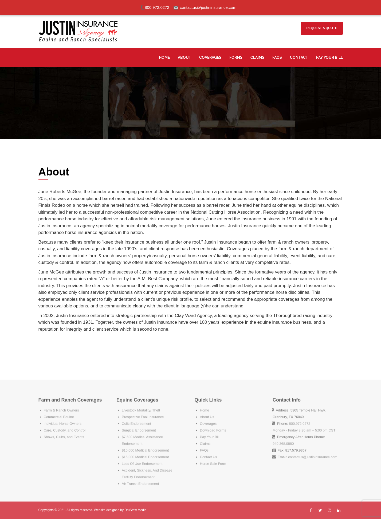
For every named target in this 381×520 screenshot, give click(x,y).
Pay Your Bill (329, 57)
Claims (257, 57)
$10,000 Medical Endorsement (145, 447)
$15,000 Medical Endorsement (145, 453)
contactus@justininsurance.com (312, 453)
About (184, 57)
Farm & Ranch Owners (61, 407)
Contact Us (208, 453)
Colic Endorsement (136, 420)
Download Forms (213, 427)
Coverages (210, 57)
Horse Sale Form (213, 460)
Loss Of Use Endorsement (142, 460)
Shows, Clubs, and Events (64, 433)
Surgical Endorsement (139, 427)
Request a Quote (321, 28)
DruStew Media (135, 508)
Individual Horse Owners (63, 420)
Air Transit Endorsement (140, 480)
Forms (235, 57)
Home (164, 57)
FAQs (204, 447)
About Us (207, 413)
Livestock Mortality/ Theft (141, 407)
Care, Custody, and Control (65, 427)
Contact (299, 57)
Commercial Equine (59, 413)
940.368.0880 (283, 440)
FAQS (277, 57)
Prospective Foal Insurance (143, 413)
